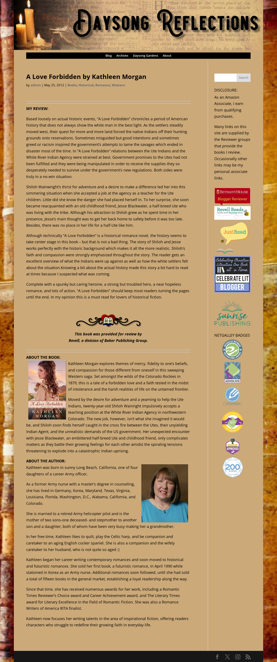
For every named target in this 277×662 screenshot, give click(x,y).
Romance (102, 85)
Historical (86, 85)
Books (72, 85)
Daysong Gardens (145, 56)
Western (118, 85)
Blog (108, 56)
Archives (122, 56)
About (167, 56)
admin (36, 85)
